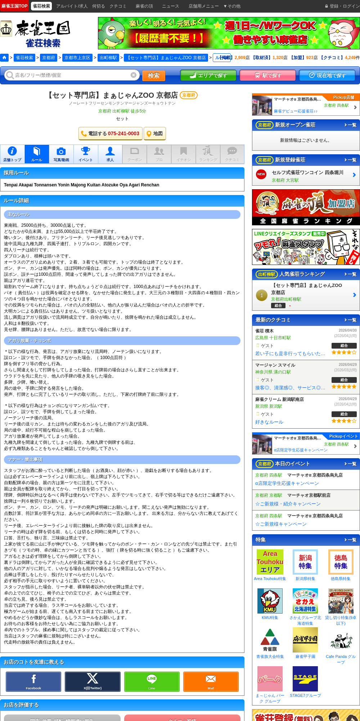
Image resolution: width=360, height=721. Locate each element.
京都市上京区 (77, 57)
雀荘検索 (24, 57)
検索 (153, 75)
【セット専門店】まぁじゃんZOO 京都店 (111, 95)
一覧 (349, 125)
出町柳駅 (108, 57)
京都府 (48, 57)
